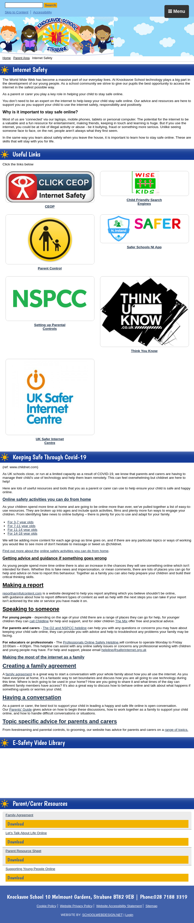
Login (129, 915)
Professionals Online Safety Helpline (91, 642)
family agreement (19, 674)
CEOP (50, 206)
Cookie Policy (46, 906)
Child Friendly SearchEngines (144, 202)
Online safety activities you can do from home (47, 499)
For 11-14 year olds (22, 530)
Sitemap (151, 906)
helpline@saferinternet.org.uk (123, 650)
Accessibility (42, 12)
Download (16, 824)
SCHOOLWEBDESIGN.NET (102, 915)
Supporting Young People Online (30, 869)
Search (50, 5)
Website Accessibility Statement (119, 906)
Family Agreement (19, 815)
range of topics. (176, 730)
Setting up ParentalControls (49, 327)
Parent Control (50, 268)
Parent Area (21, 58)
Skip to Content (16, 12)
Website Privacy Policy (76, 906)
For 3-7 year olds (21, 522)
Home (7, 58)
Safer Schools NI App (144, 247)
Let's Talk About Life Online (26, 833)
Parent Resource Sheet (23, 851)
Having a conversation (32, 697)
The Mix (121, 621)
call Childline (39, 621)
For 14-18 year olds (22, 533)
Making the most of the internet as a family (43, 657)
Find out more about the (21, 551)
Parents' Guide (20, 709)
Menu (176, 11)
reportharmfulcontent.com (22, 593)
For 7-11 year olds (21, 526)
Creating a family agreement (39, 666)
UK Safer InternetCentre (50, 441)
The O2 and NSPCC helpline (65, 628)
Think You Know (144, 351)
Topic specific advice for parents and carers (60, 721)
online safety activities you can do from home (74, 551)
